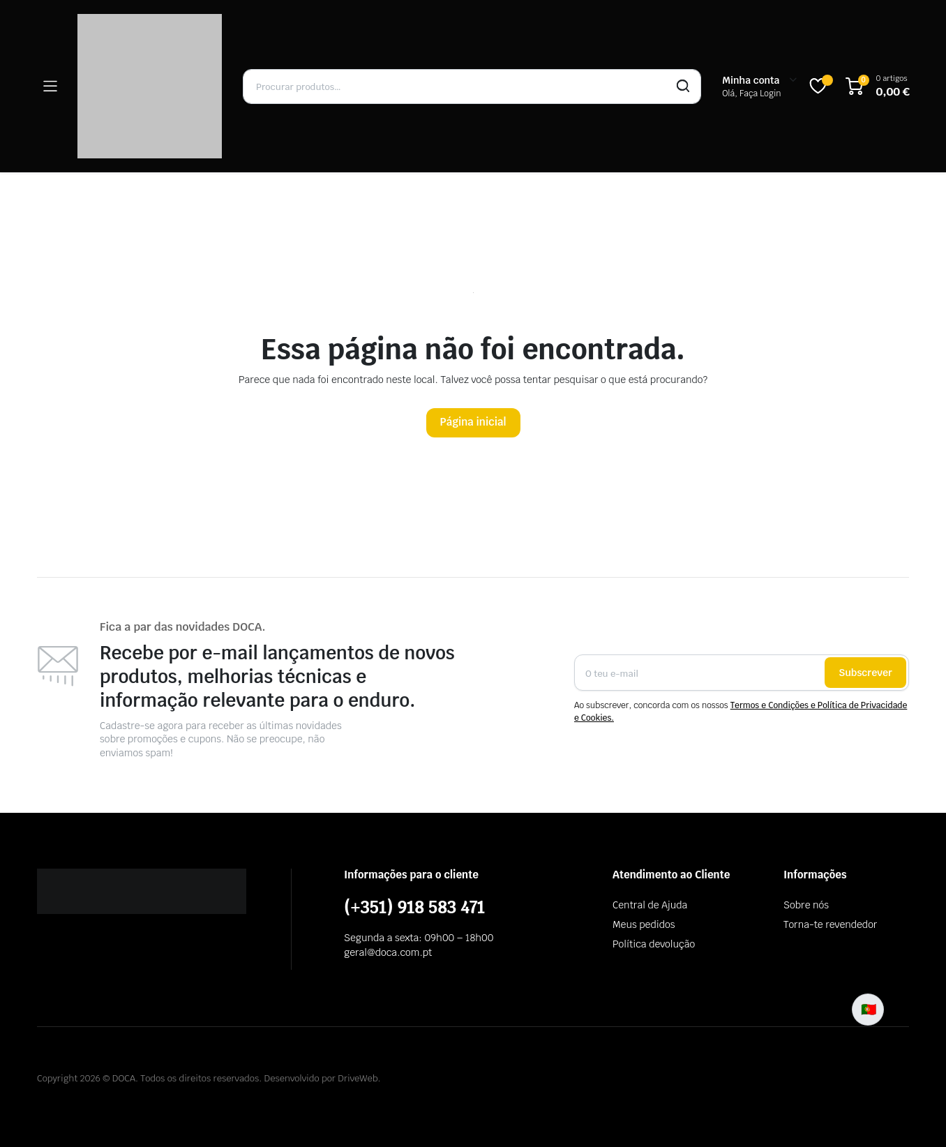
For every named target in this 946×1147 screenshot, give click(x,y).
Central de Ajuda (650, 905)
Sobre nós (806, 905)
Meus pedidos (644, 924)
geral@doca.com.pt (388, 952)
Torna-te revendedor (830, 924)
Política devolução (654, 944)
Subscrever (865, 672)
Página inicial (473, 421)
